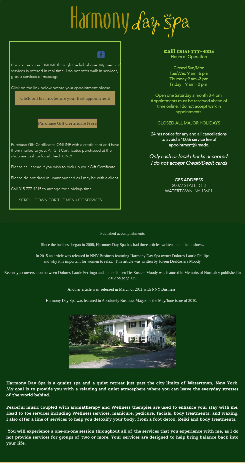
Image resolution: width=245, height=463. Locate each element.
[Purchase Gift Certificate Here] (67, 123)
